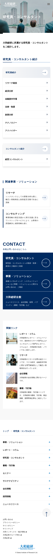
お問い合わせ (8, 519)
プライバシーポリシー (11, 522)
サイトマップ (8, 529)
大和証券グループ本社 (12, 535)
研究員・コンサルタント (14, 458)
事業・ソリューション (13, 442)
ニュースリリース (11, 504)
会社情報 (7, 489)
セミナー (7, 473)
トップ (6, 431)
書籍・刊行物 (9, 465)
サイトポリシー (9, 526)
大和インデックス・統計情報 (15, 532)
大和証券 (7, 538)
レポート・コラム (11, 450)
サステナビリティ (11, 481)
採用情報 (7, 496)
